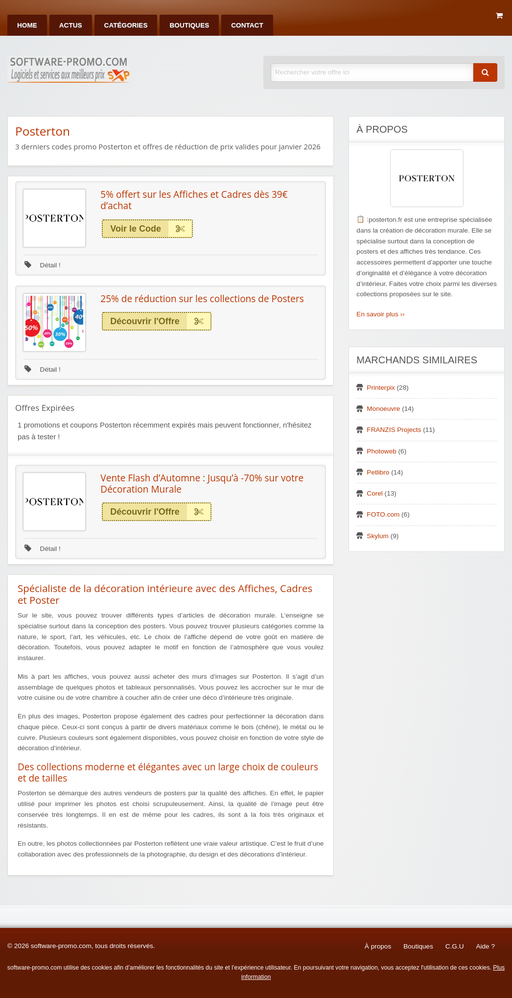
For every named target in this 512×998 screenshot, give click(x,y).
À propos (378, 946)
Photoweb (381, 451)
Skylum (378, 536)
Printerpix (381, 387)
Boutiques (189, 25)
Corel (374, 493)
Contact (247, 25)
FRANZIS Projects (394, 429)
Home (27, 25)
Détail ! (42, 265)
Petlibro (378, 472)
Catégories (126, 25)
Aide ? (485, 946)
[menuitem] (27, 25)
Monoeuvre (383, 408)
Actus (70, 25)
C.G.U (454, 946)
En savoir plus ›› (380, 314)
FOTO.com (383, 514)
